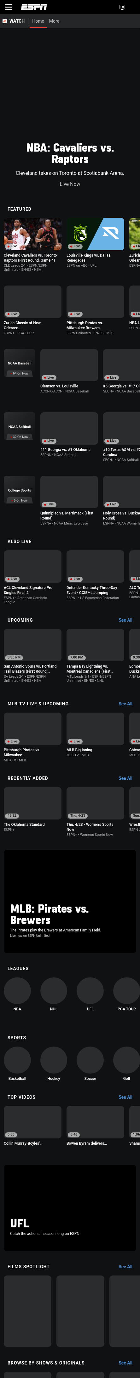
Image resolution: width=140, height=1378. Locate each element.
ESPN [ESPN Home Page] (34, 7)
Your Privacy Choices (79, 1364)
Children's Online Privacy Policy (32, 1358)
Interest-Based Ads (83, 1358)
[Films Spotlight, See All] (128, 1058)
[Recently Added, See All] (128, 652)
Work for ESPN (59, 1369)
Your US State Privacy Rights (89, 1352)
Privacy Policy (45, 1352)
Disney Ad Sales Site (22, 1369)
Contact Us (113, 1364)
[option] (33, 120)
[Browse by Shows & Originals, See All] (128, 1156)
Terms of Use (16, 1352)
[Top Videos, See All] (128, 925)
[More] (64, 21)
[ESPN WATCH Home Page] (14, 21)
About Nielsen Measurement (29, 1364)
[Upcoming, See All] (128, 498)
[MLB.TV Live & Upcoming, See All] (128, 577)
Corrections (88, 1369)
